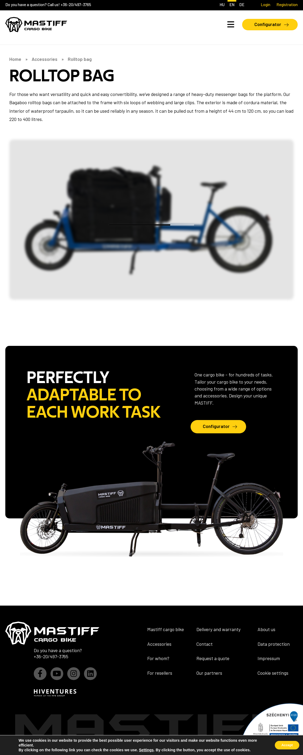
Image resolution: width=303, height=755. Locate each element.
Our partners (209, 673)
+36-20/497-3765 (76, 4)
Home (15, 59)
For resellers (159, 673)
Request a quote (212, 658)
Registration (287, 4)
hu (222, 4)
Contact (204, 644)
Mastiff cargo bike (165, 629)
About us (266, 629)
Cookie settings (273, 673)
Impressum (269, 658)
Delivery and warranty (218, 629)
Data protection (274, 644)
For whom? (158, 658)
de (241, 4)
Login (265, 4)
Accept (285, 745)
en (231, 4)
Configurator (267, 24)
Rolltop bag (80, 59)
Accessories (44, 59)
